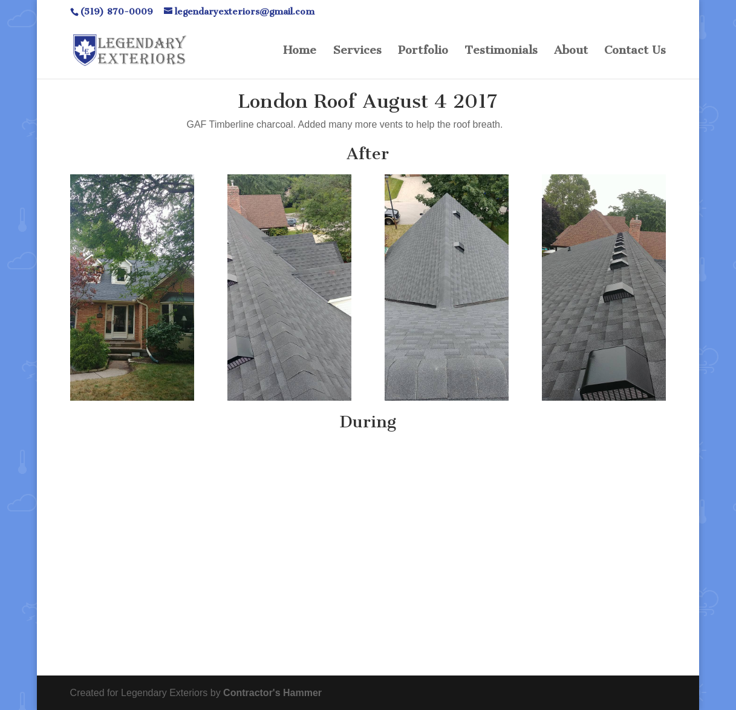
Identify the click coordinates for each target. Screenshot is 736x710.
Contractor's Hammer (272, 693)
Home (299, 51)
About (571, 51)
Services (357, 51)
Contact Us (635, 51)
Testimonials (501, 51)
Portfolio (423, 51)
